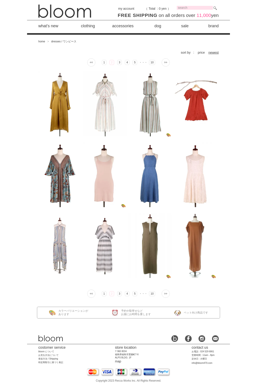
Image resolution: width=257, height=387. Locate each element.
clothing (88, 26)
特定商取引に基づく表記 (50, 362)
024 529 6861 (207, 351)
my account (126, 8)
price (201, 52)
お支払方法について (48, 355)
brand (213, 26)
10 (152, 62)
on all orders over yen (168, 15)
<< (91, 62)
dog (157, 26)
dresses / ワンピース (63, 41)
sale (184, 26)
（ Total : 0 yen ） (157, 8)
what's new (48, 26)
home (41, 41)
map (118, 361)
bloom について (46, 351)
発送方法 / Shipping (48, 358)
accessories (122, 26)
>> (165, 62)
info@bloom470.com (202, 363)
